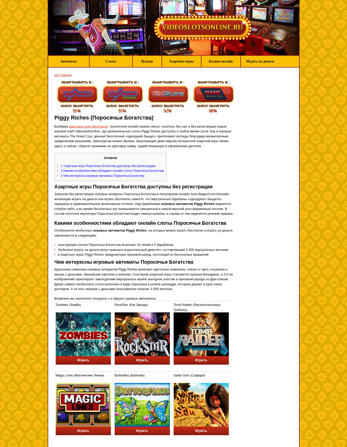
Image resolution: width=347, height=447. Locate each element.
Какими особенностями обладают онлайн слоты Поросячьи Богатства (112, 171)
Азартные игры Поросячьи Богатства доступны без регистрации (108, 166)
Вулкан (147, 61)
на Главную (63, 75)
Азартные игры (181, 61)
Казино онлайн (221, 61)
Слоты (110, 61)
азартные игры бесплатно (88, 126)
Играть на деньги (260, 61)
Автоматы (68, 61)
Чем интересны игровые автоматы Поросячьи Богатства (103, 176)
